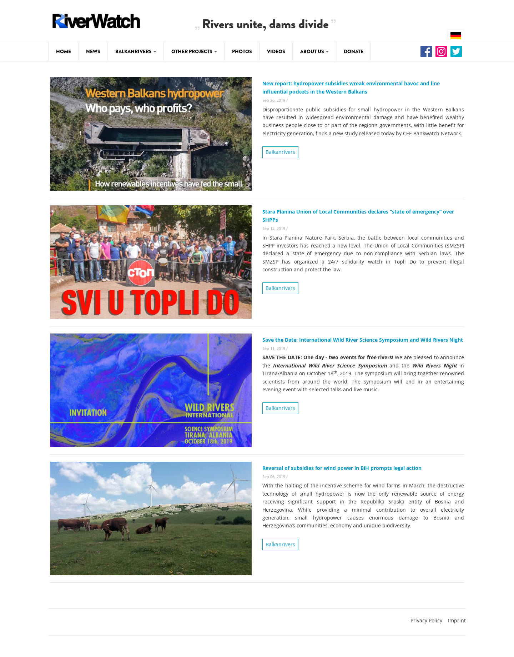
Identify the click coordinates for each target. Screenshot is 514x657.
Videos (276, 51)
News (93, 51)
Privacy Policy (426, 620)
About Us (314, 51)
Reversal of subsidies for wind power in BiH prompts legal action (342, 468)
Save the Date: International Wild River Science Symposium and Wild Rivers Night (362, 339)
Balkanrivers (135, 51)
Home (63, 51)
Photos (242, 51)
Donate (353, 51)
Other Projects (194, 51)
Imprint (457, 620)
